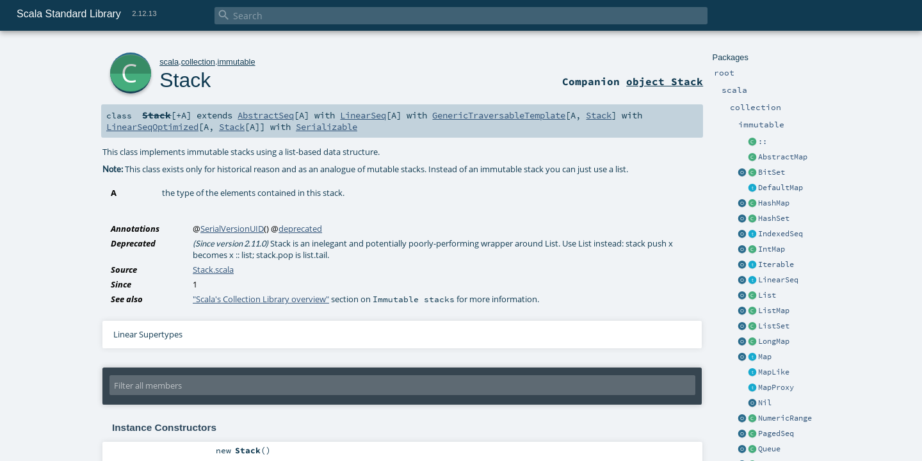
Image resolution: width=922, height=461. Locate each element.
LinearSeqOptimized (152, 127)
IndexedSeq (780, 233)
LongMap (773, 341)
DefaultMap (780, 187)
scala (169, 62)
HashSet (773, 218)
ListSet (773, 325)
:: (762, 141)
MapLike (773, 372)
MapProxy (776, 387)
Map (765, 356)
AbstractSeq (266, 115)
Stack (185, 80)
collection (198, 62)
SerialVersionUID (232, 228)
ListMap (773, 310)
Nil (765, 402)
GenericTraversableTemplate (498, 115)
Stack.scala (213, 269)
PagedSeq (776, 433)
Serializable (326, 127)
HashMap (773, 202)
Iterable (776, 264)
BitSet (771, 172)
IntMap (771, 249)
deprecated (300, 228)
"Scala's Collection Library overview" (261, 299)
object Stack (664, 81)
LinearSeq (778, 279)
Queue (769, 448)
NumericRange (785, 418)
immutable (236, 62)
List (767, 295)
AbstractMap (782, 156)
